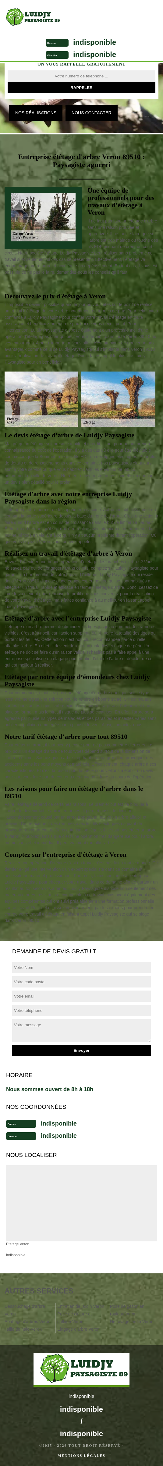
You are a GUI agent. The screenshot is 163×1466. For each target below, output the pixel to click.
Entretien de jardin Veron (80, 1306)
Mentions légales (81, 1456)
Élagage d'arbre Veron (78, 1329)
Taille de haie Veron (23, 1329)
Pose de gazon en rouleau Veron (127, 1310)
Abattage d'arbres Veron (28, 1321)
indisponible (94, 42)
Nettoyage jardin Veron (131, 1321)
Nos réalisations (35, 112)
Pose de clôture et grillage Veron (74, 1317)
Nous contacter (91, 112)
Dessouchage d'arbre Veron (25, 1310)
